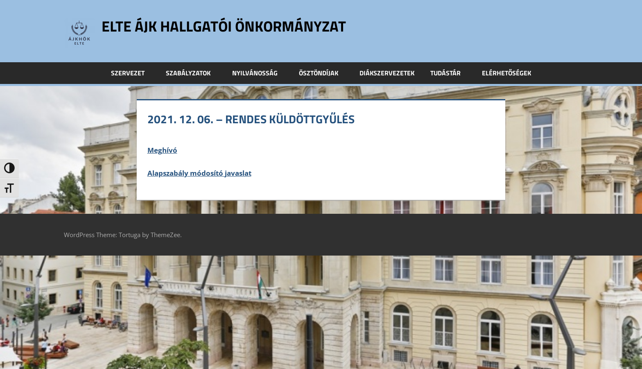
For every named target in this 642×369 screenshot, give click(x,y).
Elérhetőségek (506, 73)
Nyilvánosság (259, 73)
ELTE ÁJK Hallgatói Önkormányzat (224, 26)
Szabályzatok (192, 73)
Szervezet (132, 73)
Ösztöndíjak (323, 73)
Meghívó (162, 150)
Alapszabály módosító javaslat (199, 173)
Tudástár (450, 73)
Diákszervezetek (386, 73)
